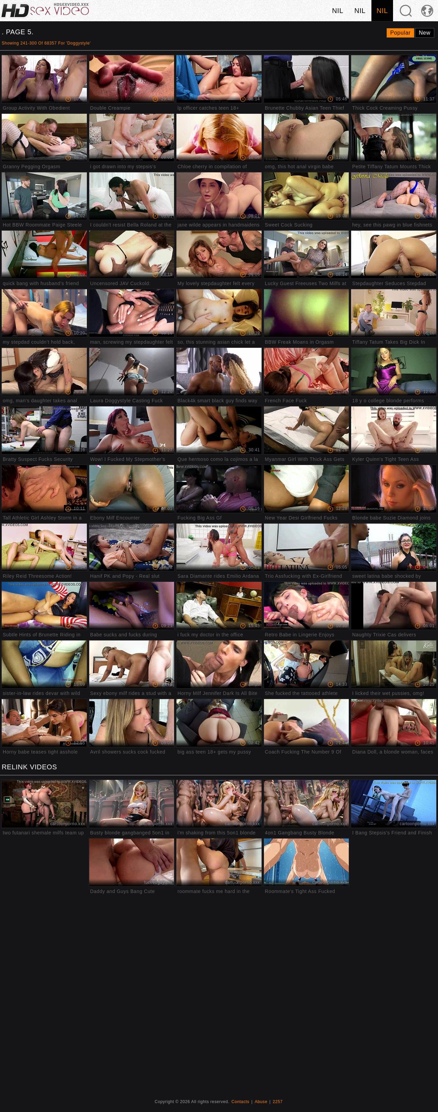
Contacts (240, 1101)
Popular (400, 33)
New (424, 33)
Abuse (261, 1101)
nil (337, 10)
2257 (278, 1101)
